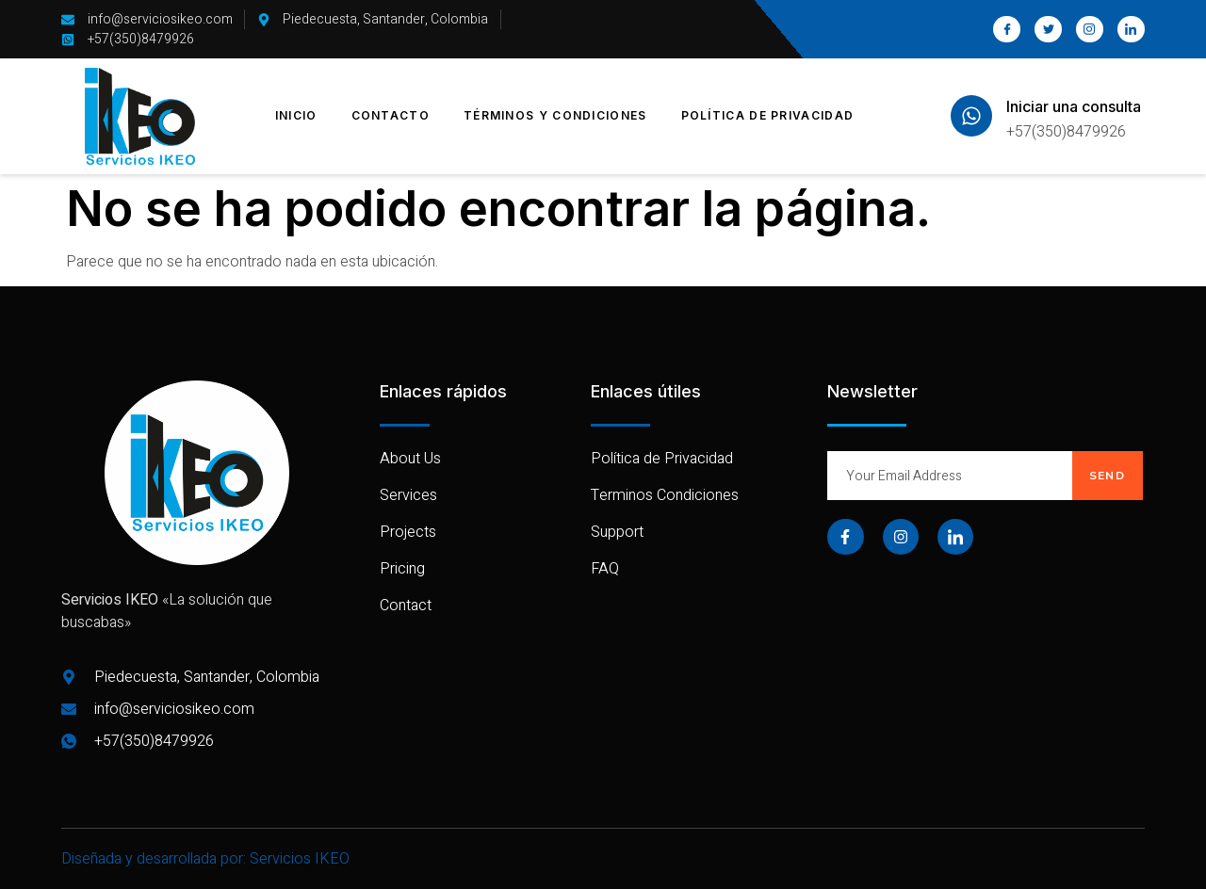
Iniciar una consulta (1073, 106)
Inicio (296, 115)
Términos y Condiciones (555, 115)
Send (1107, 475)
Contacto (390, 115)
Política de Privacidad (768, 115)
